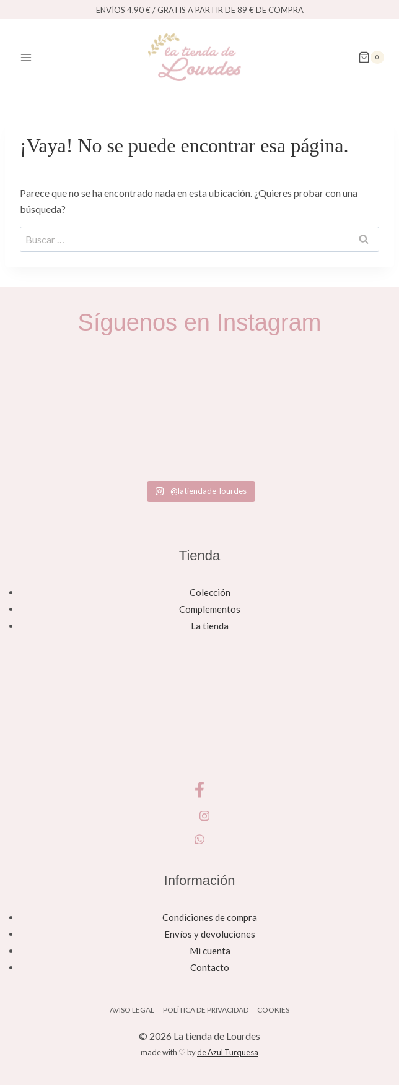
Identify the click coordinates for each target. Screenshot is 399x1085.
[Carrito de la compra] (371, 57)
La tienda (210, 625)
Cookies (273, 1009)
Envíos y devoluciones (209, 934)
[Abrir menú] (26, 57)
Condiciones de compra (209, 917)
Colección (210, 592)
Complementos (209, 609)
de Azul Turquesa (227, 1052)
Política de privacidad (205, 1009)
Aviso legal (132, 1009)
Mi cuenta (210, 950)
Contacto (209, 967)
